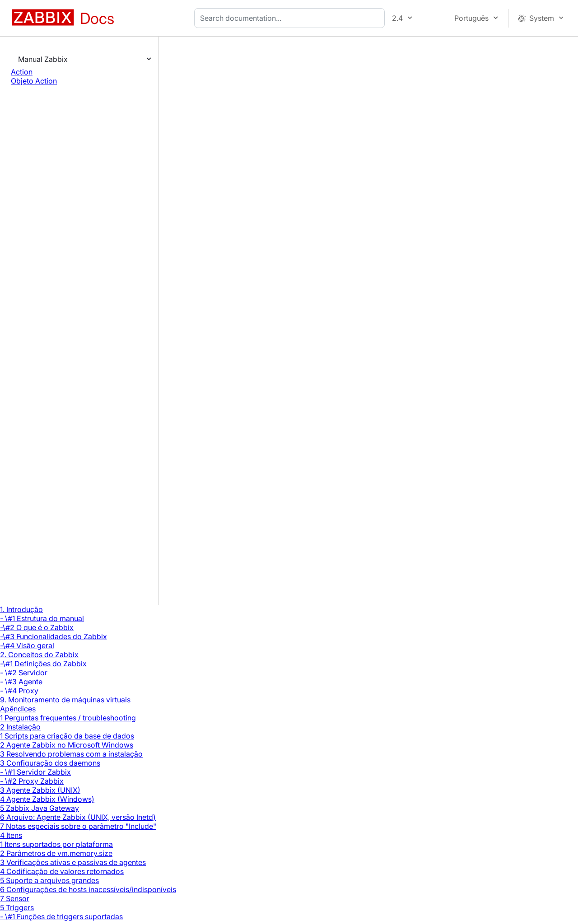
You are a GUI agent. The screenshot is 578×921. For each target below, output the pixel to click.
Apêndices (18, 708)
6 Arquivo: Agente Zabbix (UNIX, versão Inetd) (78, 817)
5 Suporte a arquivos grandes (49, 880)
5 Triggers (17, 907)
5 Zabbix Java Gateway (39, 808)
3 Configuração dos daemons (50, 762)
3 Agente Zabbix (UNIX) (40, 790)
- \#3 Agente (21, 681)
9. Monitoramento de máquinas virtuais (65, 699)
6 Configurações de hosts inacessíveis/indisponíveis (88, 889)
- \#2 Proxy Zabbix (32, 780)
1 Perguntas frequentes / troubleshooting (68, 717)
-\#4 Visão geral (27, 645)
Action (22, 71)
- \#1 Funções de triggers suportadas (61, 916)
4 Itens (11, 835)
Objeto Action (34, 80)
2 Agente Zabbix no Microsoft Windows (66, 744)
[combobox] (291, 18)
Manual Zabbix (43, 59)
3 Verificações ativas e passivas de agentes (73, 862)
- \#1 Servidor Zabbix (35, 771)
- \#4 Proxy (19, 690)
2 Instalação (20, 726)
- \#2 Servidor (23, 672)
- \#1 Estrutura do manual (42, 618)
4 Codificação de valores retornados (62, 871)
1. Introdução (21, 609)
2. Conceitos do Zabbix (39, 654)
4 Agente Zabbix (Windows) (47, 799)
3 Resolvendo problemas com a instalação (71, 753)
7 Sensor (14, 898)
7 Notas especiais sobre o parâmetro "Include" (78, 826)
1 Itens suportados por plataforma (56, 844)
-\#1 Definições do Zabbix (43, 663)
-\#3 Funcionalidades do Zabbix (53, 636)
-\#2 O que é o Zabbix (37, 627)
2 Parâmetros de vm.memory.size (56, 853)
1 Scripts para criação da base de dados (67, 735)
